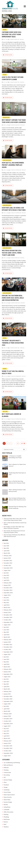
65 (17, 443)
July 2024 (6, 597)
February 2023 (7, 639)
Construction (7, 772)
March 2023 (7, 637)
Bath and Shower (8, 765)
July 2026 (6, 543)
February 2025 (7, 583)
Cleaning (6, 770)
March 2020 (7, 711)
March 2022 (7, 667)
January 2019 (7, 743)
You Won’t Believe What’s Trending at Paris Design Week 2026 (13, 342)
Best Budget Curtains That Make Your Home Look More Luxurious (14, 121)
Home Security (8, 797)
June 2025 (6, 575)
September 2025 (8, 568)
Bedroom (6, 767)
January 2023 (7, 642)
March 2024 (7, 607)
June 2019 (6, 731)
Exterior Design (8, 780)
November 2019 (8, 718)
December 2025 (8, 560)
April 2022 (6, 664)
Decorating (7, 775)
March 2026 (7, 553)
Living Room (7, 807)
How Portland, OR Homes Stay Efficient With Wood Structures (14, 209)
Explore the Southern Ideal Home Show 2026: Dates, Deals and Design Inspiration (13, 297)
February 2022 (7, 669)
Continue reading (8, 55)
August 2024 (7, 595)
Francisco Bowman (15, 170)
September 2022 (8, 652)
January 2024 (7, 612)
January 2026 (7, 558)
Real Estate (5, 411)
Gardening (6, 790)
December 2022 (8, 644)
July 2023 (6, 627)
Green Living (7, 792)
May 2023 (6, 632)
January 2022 (7, 672)
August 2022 (7, 654)
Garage (5, 787)
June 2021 (6, 681)
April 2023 (6, 634)
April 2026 (6, 550)
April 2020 (6, 709)
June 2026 (6, 546)
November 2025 (8, 563)
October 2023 (7, 620)
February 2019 (7, 741)
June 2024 (6, 600)
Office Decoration (8, 812)
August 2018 (7, 755)
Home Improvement (7, 160)
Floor (5, 782)
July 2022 (6, 657)
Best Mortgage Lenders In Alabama (11, 415)
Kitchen (4, 74)
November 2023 (8, 617)
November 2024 (8, 590)
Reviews (4, 29)
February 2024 (7, 610)
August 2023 (7, 625)
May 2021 (6, 684)
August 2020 (7, 704)
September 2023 (8, 622)
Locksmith (6, 809)
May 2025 (6, 578)
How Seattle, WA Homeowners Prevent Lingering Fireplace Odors (13, 165)
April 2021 (6, 686)
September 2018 (8, 753)
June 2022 (6, 659)
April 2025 (6, 580)
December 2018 (8, 746)
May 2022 (6, 662)
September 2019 (8, 723)
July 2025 (6, 573)
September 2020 (8, 701)
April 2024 (6, 605)
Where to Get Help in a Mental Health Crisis (13, 372)
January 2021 (7, 694)
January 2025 (7, 585)
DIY (5, 777)
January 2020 (7, 716)
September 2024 (8, 592)
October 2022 (7, 649)
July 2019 (6, 728)
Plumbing (6, 817)
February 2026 (7, 555)
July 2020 (6, 706)
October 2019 (7, 721)
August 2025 (7, 570)
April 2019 (6, 736)
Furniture (6, 785)
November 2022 (8, 647)
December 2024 (8, 588)
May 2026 (6, 548)
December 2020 (8, 696)
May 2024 (6, 602)
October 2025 (7, 565)
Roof (5, 824)
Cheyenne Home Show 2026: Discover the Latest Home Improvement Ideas (12, 34)
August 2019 (7, 726)
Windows (6, 827)
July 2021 (6, 679)
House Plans (7, 799)
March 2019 (7, 738)
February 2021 (7, 691)
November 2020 (8, 699)
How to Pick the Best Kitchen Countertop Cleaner (12, 78)
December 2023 (8, 615)
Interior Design (6, 117)
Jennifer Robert (14, 39)
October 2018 (7, 751)
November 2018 (8, 748)
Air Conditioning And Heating (12, 762)
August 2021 (7, 676)
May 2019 (6, 733)
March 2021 (7, 689)
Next (22, 443)
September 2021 (8, 674)
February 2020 (7, 713)
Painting (6, 814)
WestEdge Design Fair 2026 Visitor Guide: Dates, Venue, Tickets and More (12, 252)
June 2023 (6, 630)
